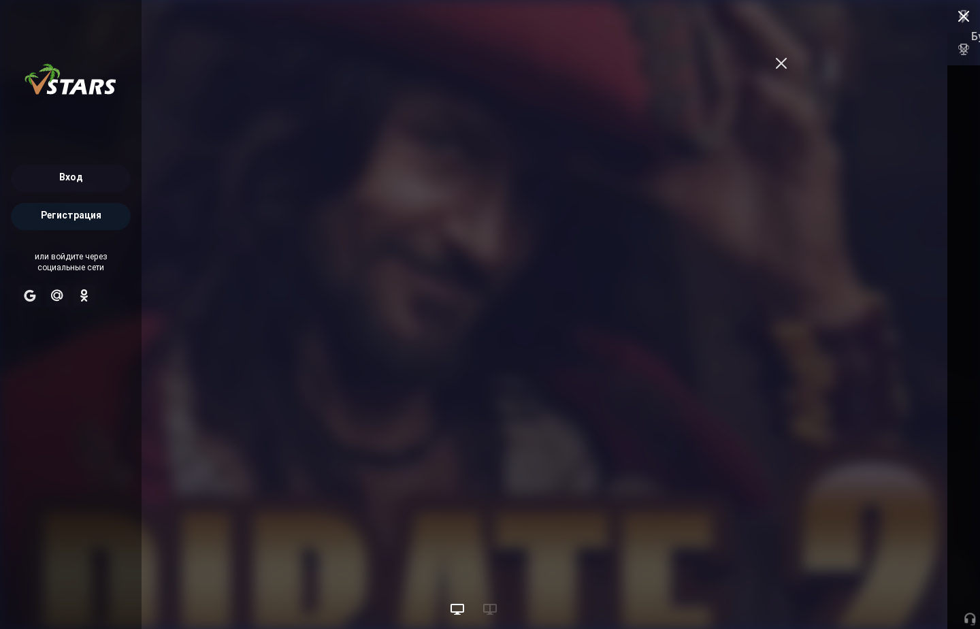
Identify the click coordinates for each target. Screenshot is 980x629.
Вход (71, 178)
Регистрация (71, 216)
